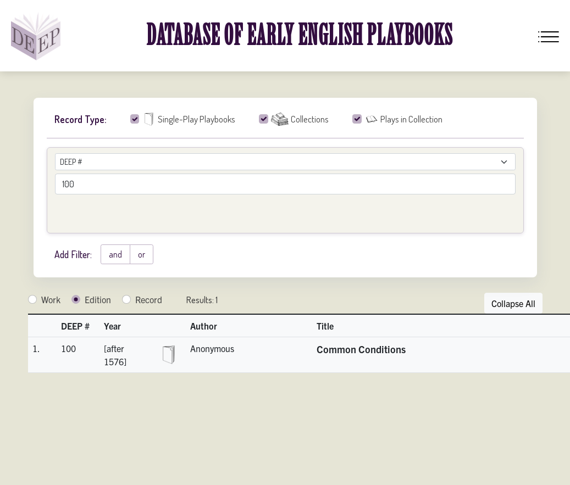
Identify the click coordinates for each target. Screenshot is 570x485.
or (141, 254)
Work (50, 299)
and (115, 254)
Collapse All (513, 303)
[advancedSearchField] (285, 184)
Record (148, 299)
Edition (98, 299)
